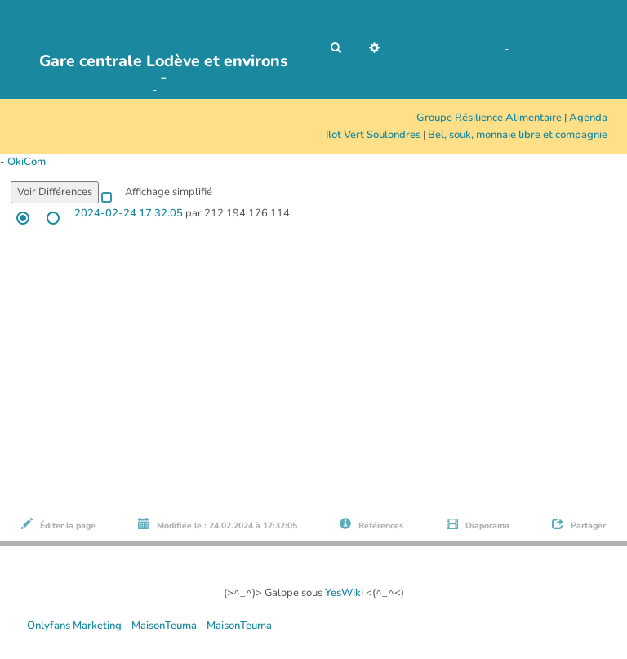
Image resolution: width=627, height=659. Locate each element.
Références (371, 525)
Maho (489, 49)
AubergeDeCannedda (564, 49)
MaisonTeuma (165, 625)
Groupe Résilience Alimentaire (489, 117)
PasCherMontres (199, 89)
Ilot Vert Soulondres (373, 134)
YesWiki (344, 593)
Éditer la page (58, 525)
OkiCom (132, 89)
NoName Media (436, 49)
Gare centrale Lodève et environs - (163, 66)
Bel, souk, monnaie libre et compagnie (517, 134)
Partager (579, 525)
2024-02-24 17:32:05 (128, 213)
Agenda (588, 117)
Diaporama (478, 525)
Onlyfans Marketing (75, 625)
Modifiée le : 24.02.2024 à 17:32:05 (217, 525)
